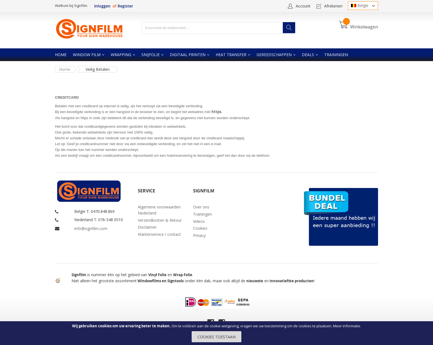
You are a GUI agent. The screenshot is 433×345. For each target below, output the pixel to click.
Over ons (201, 207)
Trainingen (202, 214)
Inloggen (102, 6)
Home (64, 69)
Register (125, 6)
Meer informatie (346, 325)
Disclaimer (147, 227)
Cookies (200, 228)
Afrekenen (333, 6)
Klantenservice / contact (159, 234)
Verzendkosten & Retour (160, 220)
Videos (199, 221)
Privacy (199, 235)
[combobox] (218, 27)
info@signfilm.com (90, 228)
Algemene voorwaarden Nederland (159, 210)
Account (303, 6)
